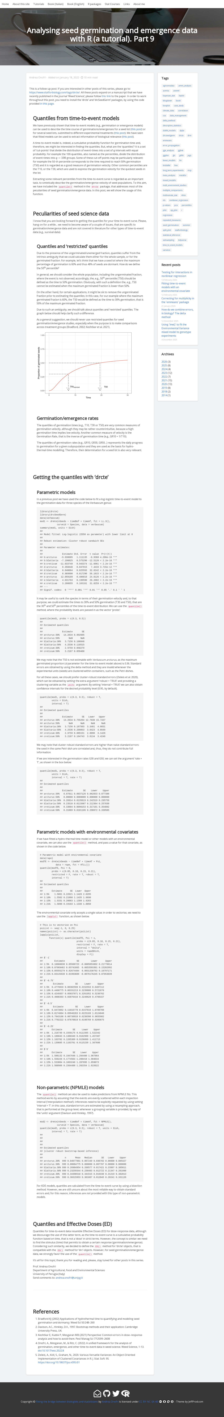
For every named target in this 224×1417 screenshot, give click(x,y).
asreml (176, 90)
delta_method (169, 120)
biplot (181, 95)
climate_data (168, 110)
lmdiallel (166, 165)
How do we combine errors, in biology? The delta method (177, 313)
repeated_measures (172, 220)
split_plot (167, 230)
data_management (178, 115)
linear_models (169, 160)
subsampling (168, 240)
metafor (182, 175)
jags (189, 155)
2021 (164, 380)
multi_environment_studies (174, 185)
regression (167, 215)
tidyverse (182, 240)
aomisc (166, 90)
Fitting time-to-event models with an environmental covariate (175, 287)
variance (166, 250)
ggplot (166, 155)
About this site (21, 4)
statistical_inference (171, 235)
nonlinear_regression (178, 200)
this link (106, 96)
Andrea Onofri (110, 1400)
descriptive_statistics (172, 125)
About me (139, 4)
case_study (179, 105)
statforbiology (181, 230)
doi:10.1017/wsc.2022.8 (51, 1349)
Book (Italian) (55, 4)
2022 (164, 376)
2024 (164, 369)
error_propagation (171, 145)
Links (127, 4)
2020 (164, 384)
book (178, 100)
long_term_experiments (173, 170)
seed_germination (171, 225)
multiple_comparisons (172, 190)
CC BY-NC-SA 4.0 (156, 1400)
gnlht (181, 155)
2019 (164, 388)
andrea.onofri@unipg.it (69, 1276)
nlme (183, 195)
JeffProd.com (195, 1400)
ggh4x (180, 150)
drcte (181, 135)
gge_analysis (168, 150)
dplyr (182, 130)
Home (5, 4)
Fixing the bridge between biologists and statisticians (67, 1400)
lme (176, 165)
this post (136, 129)
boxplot (166, 105)
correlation (183, 110)
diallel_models (169, 130)
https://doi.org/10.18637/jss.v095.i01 (59, 1361)
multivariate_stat (170, 195)
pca (176, 205)
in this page (47, 103)
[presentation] (114, 150)
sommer (186, 225)
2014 (164, 395)
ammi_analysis (184, 85)
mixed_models (169, 180)
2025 (164, 365)
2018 (164, 391)
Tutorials (38, 4)
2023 (164, 373)
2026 (164, 361)
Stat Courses (112, 4)
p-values (166, 205)
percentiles (186, 205)
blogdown (167, 100)
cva (164, 115)
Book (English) (75, 4)
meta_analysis (169, 175)
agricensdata (168, 85)
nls (164, 200)
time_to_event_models (172, 245)
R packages (94, 4)
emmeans (167, 140)
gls (174, 155)
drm (189, 135)
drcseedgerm (169, 135)
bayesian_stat (169, 95)
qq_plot (173, 210)
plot (164, 210)
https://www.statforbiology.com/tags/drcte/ (54, 92)
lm (180, 160)
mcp (189, 170)
